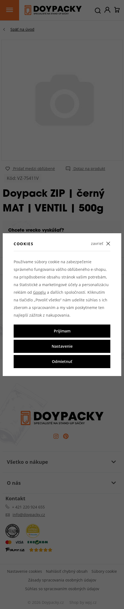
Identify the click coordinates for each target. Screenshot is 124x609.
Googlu (39, 292)
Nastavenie (62, 346)
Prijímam (62, 331)
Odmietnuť (62, 361)
